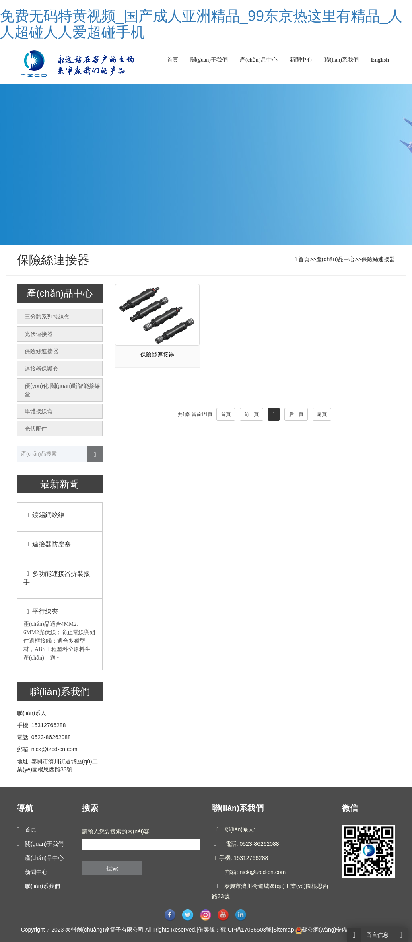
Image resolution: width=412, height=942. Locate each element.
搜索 (112, 868)
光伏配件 (36, 428)
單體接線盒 (39, 411)
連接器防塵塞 (47, 544)
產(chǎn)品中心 (259, 60)
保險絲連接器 (378, 259)
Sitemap (283, 929)
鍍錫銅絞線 (43, 514)
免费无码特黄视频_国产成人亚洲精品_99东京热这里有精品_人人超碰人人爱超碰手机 (201, 24)
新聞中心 (301, 60)
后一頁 (296, 414)
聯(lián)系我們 (341, 60)
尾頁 (322, 414)
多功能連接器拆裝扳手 (56, 577)
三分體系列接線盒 (47, 316)
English (380, 60)
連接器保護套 (41, 368)
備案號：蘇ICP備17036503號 (235, 929)
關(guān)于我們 (209, 60)
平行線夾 (40, 611)
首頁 (172, 60)
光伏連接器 (39, 334)
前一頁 (251, 414)
